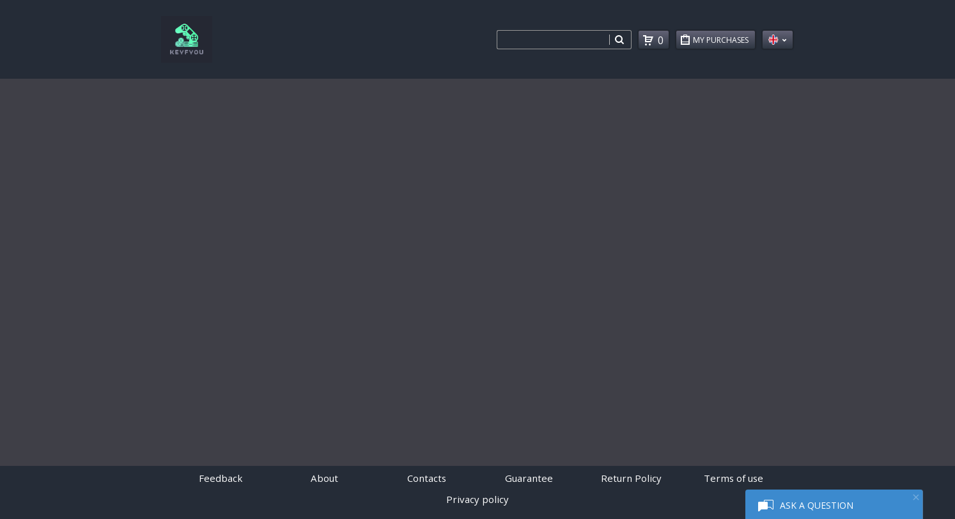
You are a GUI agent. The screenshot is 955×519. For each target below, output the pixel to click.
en (777, 39)
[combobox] (553, 39)
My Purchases (724, 42)
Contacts (426, 478)
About (324, 478)
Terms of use (733, 478)
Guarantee (529, 478)
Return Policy (631, 478)
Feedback (220, 478)
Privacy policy (477, 499)
